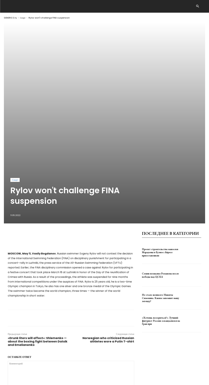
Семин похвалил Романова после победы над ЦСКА (160, 187)
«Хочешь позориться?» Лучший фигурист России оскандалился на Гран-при (161, 233)
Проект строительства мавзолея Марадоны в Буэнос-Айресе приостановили (160, 164)
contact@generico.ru (69, 380)
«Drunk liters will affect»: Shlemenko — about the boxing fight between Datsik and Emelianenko (37, 253)
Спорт (22, 17)
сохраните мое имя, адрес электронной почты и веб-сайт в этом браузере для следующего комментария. (63, 323)
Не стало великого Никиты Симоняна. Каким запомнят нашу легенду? (160, 210)
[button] (197, 6)
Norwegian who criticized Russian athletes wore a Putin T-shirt (108, 251)
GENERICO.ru (10, 17)
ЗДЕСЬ (35, 380)
